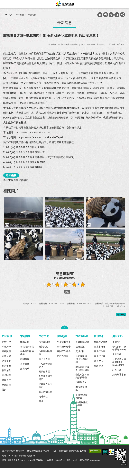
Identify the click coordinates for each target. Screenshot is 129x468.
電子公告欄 (44, 359)
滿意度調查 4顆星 (74, 284)
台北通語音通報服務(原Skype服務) (119, 362)
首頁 (10, 14)
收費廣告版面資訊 (45, 385)
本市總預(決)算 (82, 388)
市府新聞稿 (44, 342)
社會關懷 (6, 375)
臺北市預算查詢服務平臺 (82, 376)
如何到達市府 (119, 374)
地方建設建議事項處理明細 (82, 368)
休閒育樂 (6, 361)
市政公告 (20, 14)
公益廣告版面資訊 (45, 377)
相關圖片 (11, 191)
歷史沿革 (24, 368)
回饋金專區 (44, 371)
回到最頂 (124, 463)
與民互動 (117, 336)
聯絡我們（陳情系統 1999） (119, 348)
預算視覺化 (81, 382)
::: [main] (5, 14)
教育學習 (6, 365)
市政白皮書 (62, 356)
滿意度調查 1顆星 (48, 284)
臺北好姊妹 (99, 356)
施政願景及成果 (65, 336)
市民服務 (7, 336)
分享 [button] (122, 14)
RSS (54, 451)
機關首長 (24, 359)
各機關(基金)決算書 (82, 404)
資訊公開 (80, 351)
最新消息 (32, 14)
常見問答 (116, 354)
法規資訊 (80, 346)
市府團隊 (25, 336)
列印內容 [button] (105, 14)
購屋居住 (6, 380)
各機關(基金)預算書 (82, 396)
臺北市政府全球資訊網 (64, 4)
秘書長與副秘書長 (27, 353)
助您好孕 (6, 342)
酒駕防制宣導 (45, 392)
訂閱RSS (117, 370)
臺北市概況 (99, 346)
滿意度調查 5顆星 (82, 284)
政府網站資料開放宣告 (13, 451)
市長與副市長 (27, 346)
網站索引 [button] (4, 4)
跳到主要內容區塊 (1, 1)
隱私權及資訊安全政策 (38, 451)
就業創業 (6, 370)
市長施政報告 (64, 346)
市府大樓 (24, 364)
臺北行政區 (99, 351)
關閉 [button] (64, 327)
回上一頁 (121, 314)
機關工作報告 (64, 351)
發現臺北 (99, 336)
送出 (61, 292)
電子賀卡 (98, 361)
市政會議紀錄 (82, 342)
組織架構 (24, 342)
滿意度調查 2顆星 (57, 284)
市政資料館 (82, 336)
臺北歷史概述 (100, 342)
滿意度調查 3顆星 (65, 284)
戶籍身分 (6, 346)
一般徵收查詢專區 (45, 365)
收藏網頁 (99, 14)
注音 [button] (111, 14)
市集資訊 (98, 365)
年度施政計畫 (64, 342)
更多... (5, 389)
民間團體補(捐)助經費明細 (82, 359)
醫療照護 (6, 351)
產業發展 (6, 356)
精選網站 (43, 396)
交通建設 (6, 385)
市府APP (116, 342)
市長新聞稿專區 (45, 353)
